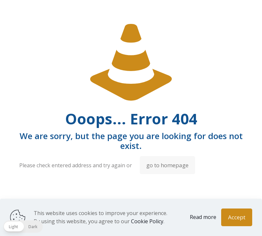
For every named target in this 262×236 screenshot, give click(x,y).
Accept (236, 217)
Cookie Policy (147, 221)
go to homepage (167, 165)
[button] (23, 226)
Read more (203, 217)
